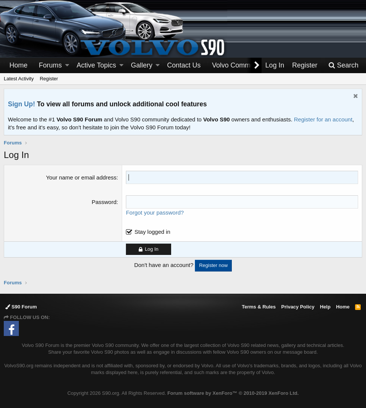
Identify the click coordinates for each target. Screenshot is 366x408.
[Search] (343, 65)
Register (49, 78)
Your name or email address (81, 177)
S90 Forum (21, 307)
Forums (50, 65)
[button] (67, 65)
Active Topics (96, 65)
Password (104, 202)
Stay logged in (152, 232)
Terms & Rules (259, 307)
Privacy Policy (297, 307)
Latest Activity (19, 78)
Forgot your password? (155, 212)
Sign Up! (21, 104)
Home (18, 65)
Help (325, 307)
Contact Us (184, 65)
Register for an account (323, 119)
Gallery (141, 65)
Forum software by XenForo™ (233, 393)
